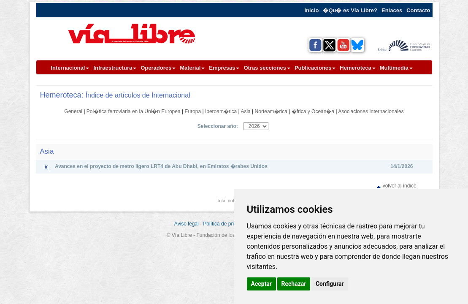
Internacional (70, 68)
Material (192, 68)
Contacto (418, 10)
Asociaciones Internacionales (370, 111)
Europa (192, 111)
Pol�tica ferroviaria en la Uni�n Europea (134, 111)
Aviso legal (186, 224)
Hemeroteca (357, 68)
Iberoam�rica (221, 111)
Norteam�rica (271, 111)
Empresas (224, 68)
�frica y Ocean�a (313, 111)
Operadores (158, 68)
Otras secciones (266, 68)
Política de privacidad (227, 224)
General (73, 111)
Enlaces (391, 10)
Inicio (311, 10)
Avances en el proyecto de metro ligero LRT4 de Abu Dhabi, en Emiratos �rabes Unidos (161, 166)
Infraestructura (114, 68)
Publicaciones (315, 68)
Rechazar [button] (293, 283)
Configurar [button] (330, 283)
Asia (245, 111)
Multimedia (396, 68)
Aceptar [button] (261, 283)
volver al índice (400, 186)
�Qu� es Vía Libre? (350, 10)
